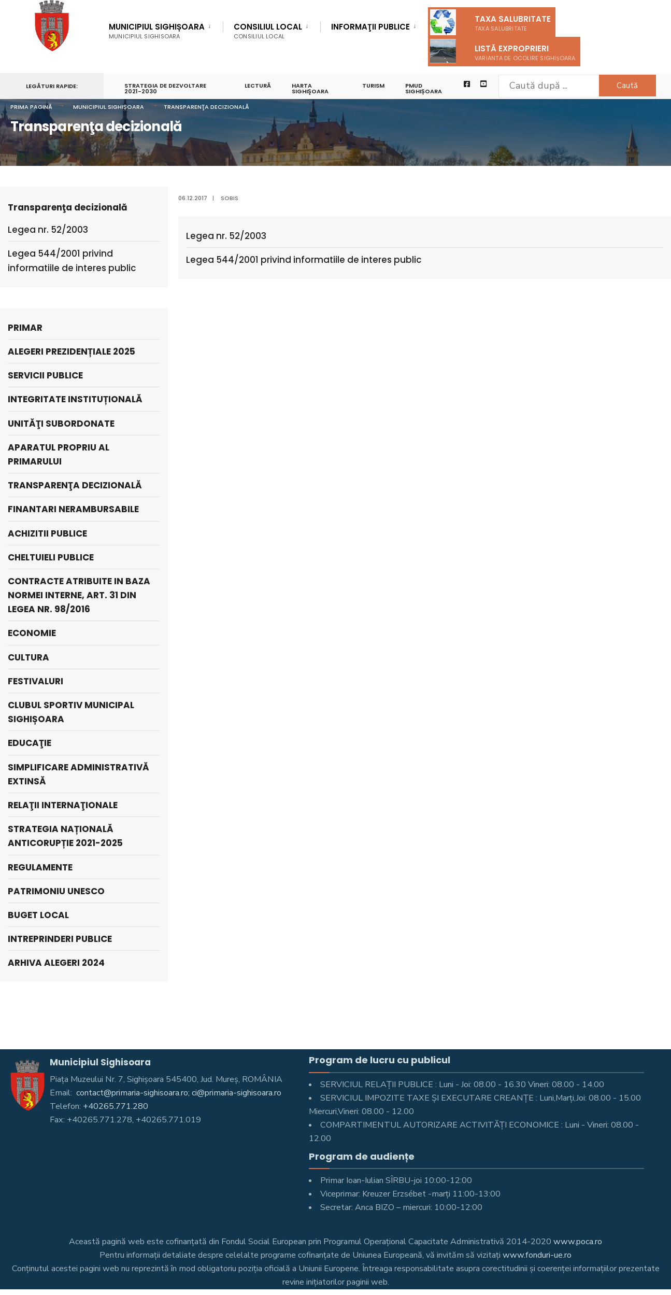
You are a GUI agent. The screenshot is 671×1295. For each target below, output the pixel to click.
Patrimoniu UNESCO (56, 891)
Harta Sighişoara (310, 89)
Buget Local (38, 915)
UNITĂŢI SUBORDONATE (61, 423)
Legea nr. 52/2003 (226, 236)
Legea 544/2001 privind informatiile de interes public (304, 260)
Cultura (28, 657)
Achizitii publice (47, 533)
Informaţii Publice (370, 27)
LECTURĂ (258, 86)
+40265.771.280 (115, 1106)
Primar (25, 327)
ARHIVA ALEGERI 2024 (56, 962)
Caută (627, 85)
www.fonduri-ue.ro (537, 1255)
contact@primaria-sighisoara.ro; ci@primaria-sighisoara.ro (177, 1093)
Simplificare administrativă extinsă (78, 774)
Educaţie (29, 743)
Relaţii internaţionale (63, 805)
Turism (374, 86)
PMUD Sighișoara (424, 89)
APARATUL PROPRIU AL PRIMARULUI (58, 454)
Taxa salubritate (490, 22)
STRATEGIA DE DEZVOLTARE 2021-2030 (165, 89)
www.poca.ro (577, 1241)
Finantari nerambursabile (73, 509)
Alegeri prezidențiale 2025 (71, 351)
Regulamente (40, 867)
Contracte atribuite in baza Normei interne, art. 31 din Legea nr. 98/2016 (79, 595)
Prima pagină (31, 107)
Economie (32, 633)
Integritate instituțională (75, 399)
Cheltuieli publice (51, 557)
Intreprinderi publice (60, 939)
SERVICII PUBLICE (45, 375)
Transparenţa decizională (206, 107)
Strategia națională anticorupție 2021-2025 (65, 836)
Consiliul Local (268, 30)
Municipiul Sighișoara (157, 30)
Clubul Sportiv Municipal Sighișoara (71, 712)
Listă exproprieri (503, 51)
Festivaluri (35, 681)
